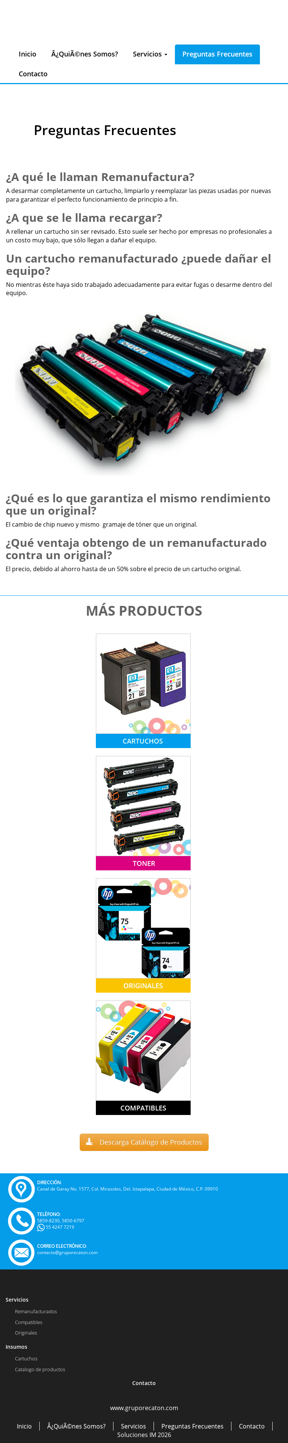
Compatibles (28, 1322)
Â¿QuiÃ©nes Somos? (84, 53)
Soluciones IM (136, 1435)
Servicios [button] (150, 53)
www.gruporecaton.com (144, 1408)
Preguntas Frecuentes (217, 53)
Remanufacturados (36, 1311)
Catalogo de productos (40, 1369)
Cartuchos (26, 1358)
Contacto (33, 73)
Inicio (27, 53)
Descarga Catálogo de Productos (144, 1141)
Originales (26, 1332)
